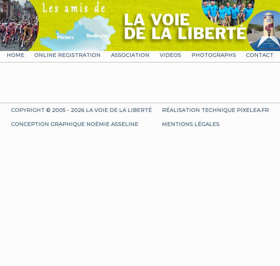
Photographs (213, 55)
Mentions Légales (190, 124)
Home (15, 55)
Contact (259, 55)
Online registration (67, 55)
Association (130, 55)
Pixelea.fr (253, 110)
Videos (170, 55)
